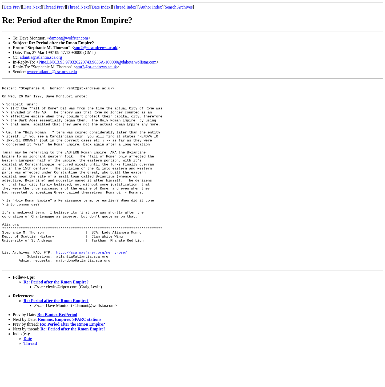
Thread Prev (54, 7)
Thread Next (78, 7)
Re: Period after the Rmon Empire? (56, 319)
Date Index (101, 7)
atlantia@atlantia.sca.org (41, 57)
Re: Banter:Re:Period (57, 351)
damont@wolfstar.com (68, 38)
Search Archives (178, 7)
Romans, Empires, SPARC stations (69, 356)
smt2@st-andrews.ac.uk (95, 47)
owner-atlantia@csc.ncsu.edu (52, 71)
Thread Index (124, 7)
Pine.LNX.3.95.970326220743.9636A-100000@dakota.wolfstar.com (97, 62)
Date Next (32, 7)
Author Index (150, 7)
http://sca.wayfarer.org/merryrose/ (91, 286)
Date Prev (12, 7)
